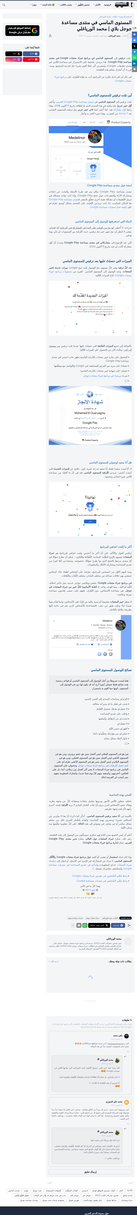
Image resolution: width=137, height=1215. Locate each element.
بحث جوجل (37, 1190)
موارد (34, 4)
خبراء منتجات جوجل (92, 918)
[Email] (134, 66)
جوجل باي (87, 1195)
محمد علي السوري (114, 1101)
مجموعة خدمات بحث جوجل (53, 1200)
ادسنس (85, 1190)
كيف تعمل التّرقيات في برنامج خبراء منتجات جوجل (103, 765)
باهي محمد (117, 1035)
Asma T (123, 113)
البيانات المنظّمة (71, 1190)
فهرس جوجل (73, 1200)
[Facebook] (134, 34)
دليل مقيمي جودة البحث (92, 1200)
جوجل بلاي (74, 1195)
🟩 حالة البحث (48, 4)
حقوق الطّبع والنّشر (21, 1195)
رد (128, 1051)
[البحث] (5, 5)
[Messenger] (134, 39)
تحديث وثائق (128, 1195)
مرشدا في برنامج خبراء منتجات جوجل (102, 375)
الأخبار (97, 4)
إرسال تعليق (90, 1171)
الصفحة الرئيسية (125, 17)
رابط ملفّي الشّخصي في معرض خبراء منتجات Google (100, 875)
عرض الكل (55, 961)
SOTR (130, 1190)
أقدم (50, 1183)
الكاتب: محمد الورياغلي (108, 17)
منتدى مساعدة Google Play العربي (75, 101)
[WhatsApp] (134, 55)
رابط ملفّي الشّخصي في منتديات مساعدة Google (102, 880)
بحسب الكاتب (66, 4)
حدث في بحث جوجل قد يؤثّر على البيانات (49, 1195)
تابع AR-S (90, 889)
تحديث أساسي (14, 1190)
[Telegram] (134, 50)
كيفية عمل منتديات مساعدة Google (108, 207)
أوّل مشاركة (119, 109)
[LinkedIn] (134, 61)
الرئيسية (107, 4)
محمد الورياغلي (106, 1060)
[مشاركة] (51, 36)
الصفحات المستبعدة (53, 1190)
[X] (134, 45)
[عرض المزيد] (73, 925)
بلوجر (26, 1190)
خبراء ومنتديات (127, 1200)
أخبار (121, 1190)
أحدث (130, 1183)
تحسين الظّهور (83, 4)
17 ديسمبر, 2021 (116, 1039)
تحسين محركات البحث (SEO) (107, 1195)
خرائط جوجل (111, 1200)
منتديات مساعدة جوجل (75, 918)
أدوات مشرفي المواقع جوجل (103, 1190)
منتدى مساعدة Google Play (64, 199)
